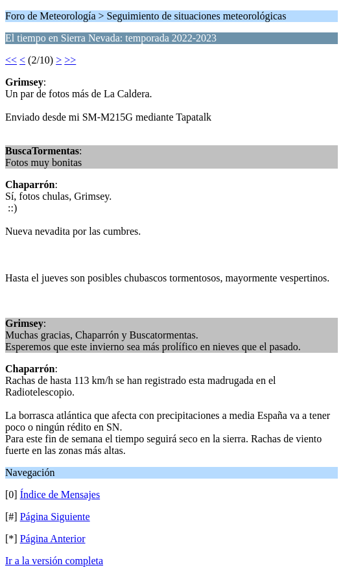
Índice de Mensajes (60, 494)
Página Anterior (53, 538)
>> (70, 60)
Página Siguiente (55, 516)
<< (11, 60)
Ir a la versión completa (54, 560)
